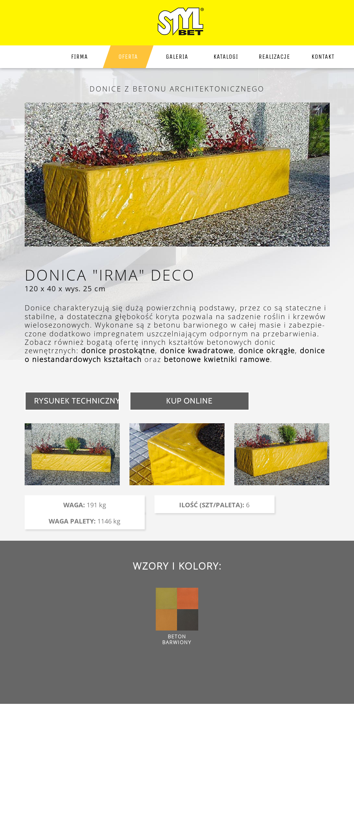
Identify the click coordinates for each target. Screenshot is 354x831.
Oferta (128, 56)
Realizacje (274, 56)
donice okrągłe (266, 350)
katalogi (226, 56)
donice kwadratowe (197, 350)
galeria (177, 56)
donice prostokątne (118, 350)
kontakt (323, 56)
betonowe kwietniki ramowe (217, 359)
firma (79, 56)
